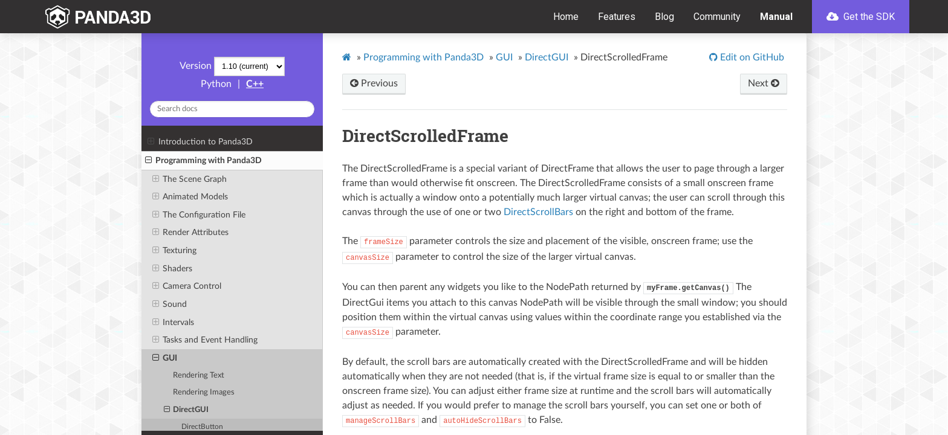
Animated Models (190, 197)
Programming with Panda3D (203, 160)
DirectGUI (186, 410)
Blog (664, 16)
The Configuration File (198, 215)
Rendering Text (198, 375)
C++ (255, 84)
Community (717, 16)
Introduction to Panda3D (200, 142)
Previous (374, 83)
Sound (169, 304)
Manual (776, 16)
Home (566, 16)
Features (616, 16)
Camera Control (186, 286)
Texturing (174, 250)
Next (763, 83)
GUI (164, 358)
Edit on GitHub (751, 57)
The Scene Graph (189, 179)
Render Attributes (190, 232)
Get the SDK (860, 16)
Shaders (172, 268)
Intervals (173, 322)
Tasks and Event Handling (205, 340)
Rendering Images (204, 392)
